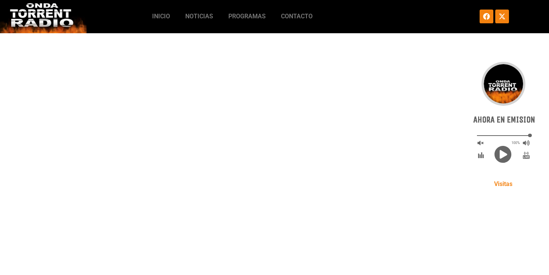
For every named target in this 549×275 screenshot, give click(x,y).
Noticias (199, 16)
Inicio (161, 16)
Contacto (297, 16)
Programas (247, 16)
